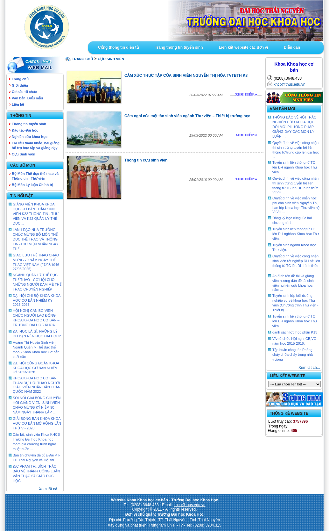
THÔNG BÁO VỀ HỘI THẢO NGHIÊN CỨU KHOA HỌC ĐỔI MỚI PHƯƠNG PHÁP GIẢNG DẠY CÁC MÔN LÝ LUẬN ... (294, 126)
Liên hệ (18, 104)
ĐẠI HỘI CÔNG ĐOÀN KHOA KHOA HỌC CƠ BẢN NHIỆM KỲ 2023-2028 (36, 367)
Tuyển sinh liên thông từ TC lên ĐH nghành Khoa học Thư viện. (295, 233)
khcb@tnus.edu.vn (289, 84)
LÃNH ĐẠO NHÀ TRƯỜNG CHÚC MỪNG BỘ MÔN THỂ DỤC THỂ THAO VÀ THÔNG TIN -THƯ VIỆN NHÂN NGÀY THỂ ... (36, 239)
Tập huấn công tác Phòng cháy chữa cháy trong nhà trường (292, 354)
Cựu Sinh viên (23, 154)
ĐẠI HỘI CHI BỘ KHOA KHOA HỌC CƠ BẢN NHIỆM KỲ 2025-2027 (36, 300)
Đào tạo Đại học (25, 130)
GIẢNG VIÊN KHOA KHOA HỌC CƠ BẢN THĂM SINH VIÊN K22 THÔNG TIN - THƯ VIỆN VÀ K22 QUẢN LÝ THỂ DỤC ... (36, 213)
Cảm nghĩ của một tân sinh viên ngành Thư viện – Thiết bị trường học (187, 116)
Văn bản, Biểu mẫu (27, 98)
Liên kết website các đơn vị (243, 47)
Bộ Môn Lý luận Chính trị (32, 185)
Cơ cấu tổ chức (24, 92)
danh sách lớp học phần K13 (294, 332)
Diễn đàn (292, 47)
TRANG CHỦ (82, 59)
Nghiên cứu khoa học (29, 137)
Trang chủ (20, 79)
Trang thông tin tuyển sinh (179, 47)
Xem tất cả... (49, 489)
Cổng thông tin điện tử (118, 47)
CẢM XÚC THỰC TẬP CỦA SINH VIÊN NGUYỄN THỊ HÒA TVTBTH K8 (186, 75)
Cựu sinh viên (111, 59)
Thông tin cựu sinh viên (145, 160)
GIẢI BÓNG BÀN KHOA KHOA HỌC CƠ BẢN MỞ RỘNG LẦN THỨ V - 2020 (37, 423)
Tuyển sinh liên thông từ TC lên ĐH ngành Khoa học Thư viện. (294, 167)
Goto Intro (206, 20)
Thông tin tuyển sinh (29, 124)
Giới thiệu (20, 85)
